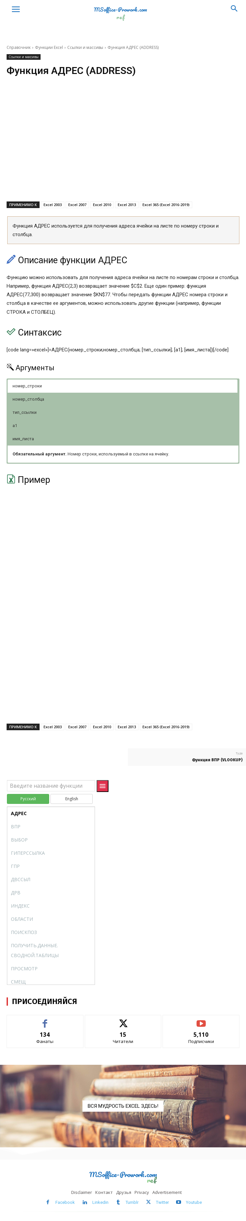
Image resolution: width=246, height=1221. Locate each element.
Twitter (162, 1202)
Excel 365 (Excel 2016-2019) (166, 204)
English (71, 799)
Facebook (65, 1202)
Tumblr (132, 1202)
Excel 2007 (77, 204)
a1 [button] (15, 425)
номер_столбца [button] (28, 399)
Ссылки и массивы (85, 47)
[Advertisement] (123, 148)
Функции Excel (49, 47)
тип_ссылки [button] (25, 412)
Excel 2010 (102, 204)
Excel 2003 (53, 204)
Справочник (19, 47)
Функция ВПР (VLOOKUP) (217, 760)
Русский (28, 799)
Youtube (194, 1202)
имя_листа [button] (23, 438)
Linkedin (100, 1202)
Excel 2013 (127, 204)
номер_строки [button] (27, 385)
